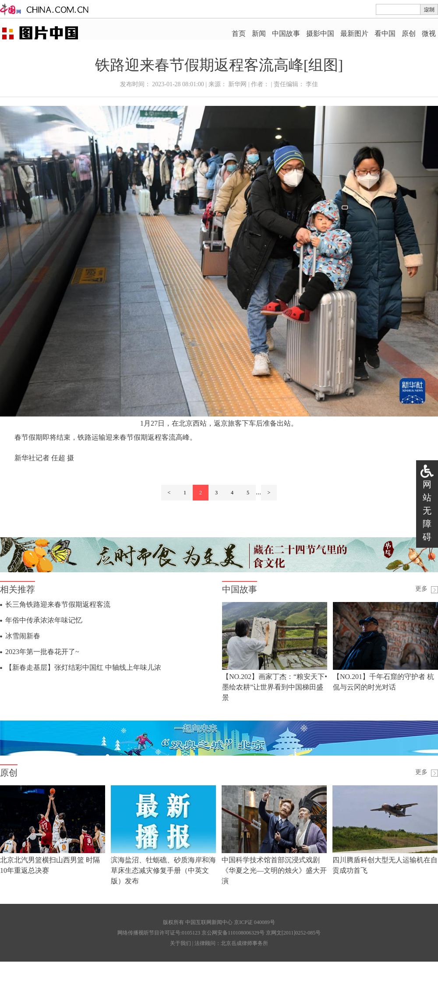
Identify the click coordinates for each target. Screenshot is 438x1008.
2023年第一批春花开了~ (42, 651)
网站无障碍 (427, 511)
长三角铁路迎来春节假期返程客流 (57, 604)
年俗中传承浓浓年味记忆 (43, 620)
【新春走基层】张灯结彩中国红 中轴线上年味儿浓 (83, 667)
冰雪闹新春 (22, 636)
